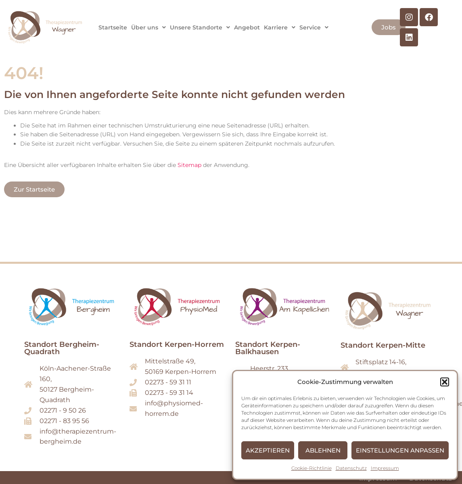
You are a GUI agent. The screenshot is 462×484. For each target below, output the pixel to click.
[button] (445, 382)
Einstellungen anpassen (400, 450)
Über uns (148, 27)
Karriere (279, 27)
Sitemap (189, 165)
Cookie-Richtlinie (311, 468)
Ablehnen (323, 450)
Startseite (112, 27)
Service (313, 27)
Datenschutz (351, 468)
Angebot (247, 27)
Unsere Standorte (200, 27)
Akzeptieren (268, 450)
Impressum (385, 468)
